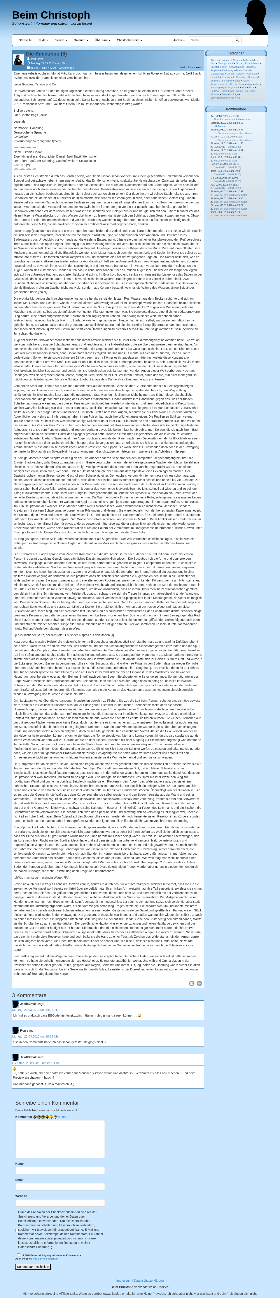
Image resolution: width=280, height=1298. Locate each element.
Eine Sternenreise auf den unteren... (233, 119)
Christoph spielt (219, 67)
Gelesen (240, 73)
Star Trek (250, 91)
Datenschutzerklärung (149, 1280)
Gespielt (215, 77)
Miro (257, 84)
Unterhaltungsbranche (222, 97)
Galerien (81, 40)
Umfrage (234, 94)
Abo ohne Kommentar (45, 1258)
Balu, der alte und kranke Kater (230, 195)
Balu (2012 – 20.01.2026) (227, 147)
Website (21, 1196)
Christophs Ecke (129, 40)
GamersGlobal (243, 70)
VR (238, 97)
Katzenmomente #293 (225, 153)
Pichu (251, 87)
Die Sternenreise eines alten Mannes (233, 133)
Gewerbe (241, 77)
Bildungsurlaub (226, 63)
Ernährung (227, 70)
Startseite (25, 40)
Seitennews (227, 91)
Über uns (102, 40)
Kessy (233, 84)
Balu (213, 63)
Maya (249, 84)
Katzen (246, 80)
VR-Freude (220, 126)
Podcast (215, 91)
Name (19, 1163)
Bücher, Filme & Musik (44, 67)
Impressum (123, 1280)
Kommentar (23, 1117)
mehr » (63, 1117)
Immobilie (227, 80)
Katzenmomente (219, 84)
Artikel (246, 60)
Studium (215, 94)
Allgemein (216, 60)
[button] (191, 983)
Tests (224, 94)
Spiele (239, 91)
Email (19, 1180)
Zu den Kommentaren (191, 67)
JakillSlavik (37, 59)
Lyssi (242, 84)
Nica (244, 87)
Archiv (179, 40)
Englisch (215, 70)
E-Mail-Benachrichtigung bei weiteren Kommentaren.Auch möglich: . (49, 1256)
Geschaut (252, 73)
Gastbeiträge (66, 67)
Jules (237, 80)
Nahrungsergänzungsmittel (225, 87)
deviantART (252, 67)
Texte (43, 40)
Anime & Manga (231, 60)
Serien (61, 40)
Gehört (230, 73)
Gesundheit (228, 77)
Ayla (254, 60)
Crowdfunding (236, 67)
